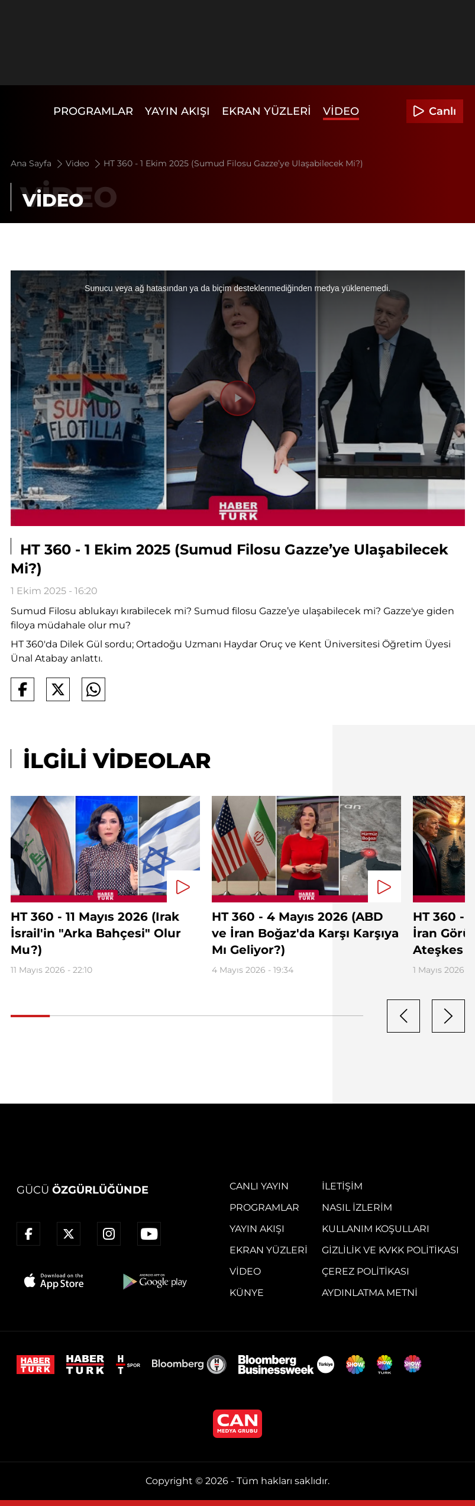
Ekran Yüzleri (266, 111)
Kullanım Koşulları (375, 1228)
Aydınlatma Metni (370, 1292)
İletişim (342, 1186)
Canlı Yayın (259, 1186)
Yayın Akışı (177, 111)
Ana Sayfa (37, 163)
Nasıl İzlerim (357, 1207)
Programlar (93, 111)
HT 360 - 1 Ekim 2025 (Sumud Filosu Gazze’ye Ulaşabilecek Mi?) (233, 163)
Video (341, 111)
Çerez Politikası (365, 1271)
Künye (247, 1292)
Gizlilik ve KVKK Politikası (390, 1250)
